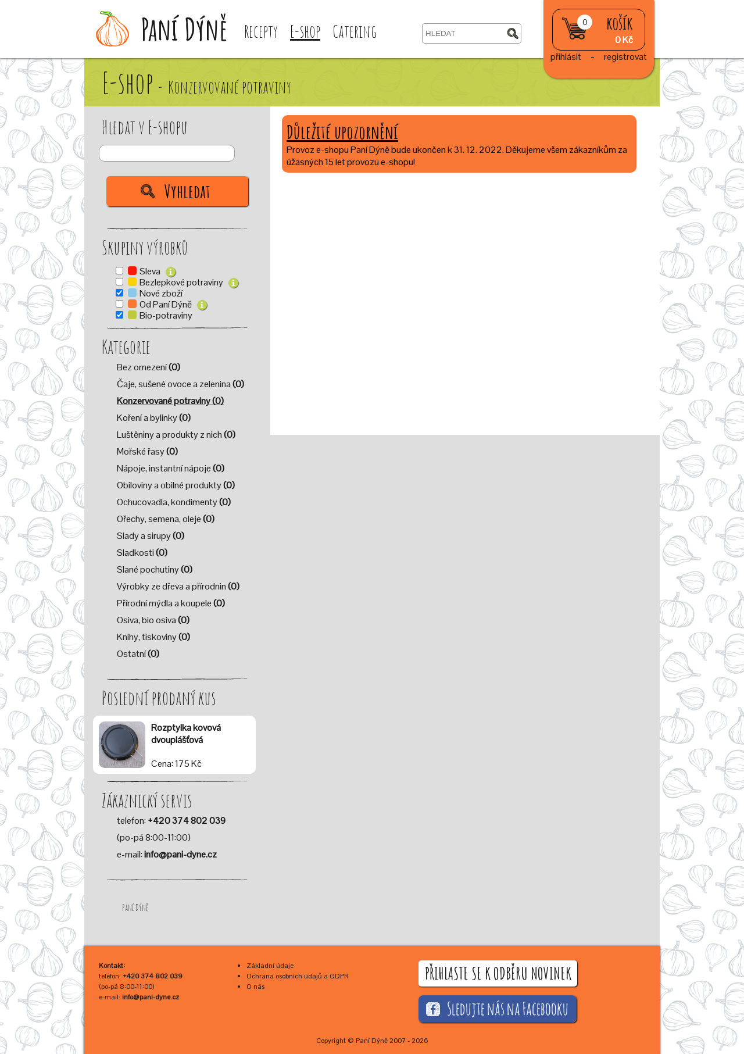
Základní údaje (270, 965)
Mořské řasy (147, 451)
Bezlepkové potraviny (182, 282)
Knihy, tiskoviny (153, 637)
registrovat (625, 57)
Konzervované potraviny (170, 401)
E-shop (305, 31)
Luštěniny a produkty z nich (176, 434)
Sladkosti (142, 552)
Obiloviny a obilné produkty (176, 485)
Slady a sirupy (150, 536)
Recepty (261, 31)
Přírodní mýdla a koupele (171, 603)
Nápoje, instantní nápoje (170, 468)
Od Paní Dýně (167, 304)
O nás (255, 986)
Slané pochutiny (154, 569)
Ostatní (138, 654)
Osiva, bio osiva (153, 620)
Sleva (151, 271)
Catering (354, 31)
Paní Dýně (135, 907)
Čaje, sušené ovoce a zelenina (180, 384)
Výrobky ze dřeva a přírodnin (178, 586)
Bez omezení (148, 367)
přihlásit (565, 57)
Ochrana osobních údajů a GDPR (297, 976)
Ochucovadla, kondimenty (174, 502)
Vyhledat (187, 191)
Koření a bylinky (154, 418)
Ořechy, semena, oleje (165, 519)
